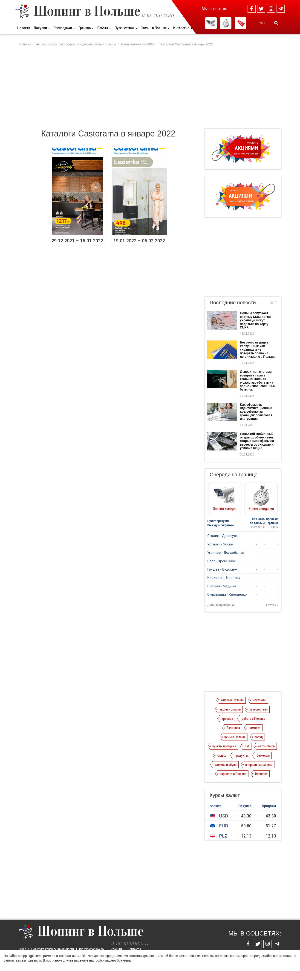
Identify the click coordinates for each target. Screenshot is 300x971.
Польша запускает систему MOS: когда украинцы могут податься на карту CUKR (255, 320)
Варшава (261, 773)
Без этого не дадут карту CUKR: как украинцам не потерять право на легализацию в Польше (257, 349)
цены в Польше (235, 736)
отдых (221, 755)
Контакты (134, 949)
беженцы (263, 755)
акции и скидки (230, 709)
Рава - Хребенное (221, 561)
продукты (241, 755)
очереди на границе (258, 764)
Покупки (42, 27)
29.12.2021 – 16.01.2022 (77, 240)
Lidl (247, 746)
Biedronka (233, 727)
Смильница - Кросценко (227, 594)
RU (262, 23)
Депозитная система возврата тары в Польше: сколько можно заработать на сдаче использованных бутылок (257, 380)
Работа (104, 27)
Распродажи (64, 27)
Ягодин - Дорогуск (222, 535)
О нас (22, 949)
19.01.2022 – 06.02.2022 (139, 240)
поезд (258, 736)
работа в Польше (253, 718)
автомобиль (266, 746)
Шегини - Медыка (221, 586)
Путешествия (126, 27)
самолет (254, 727)
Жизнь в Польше (155, 27)
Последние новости (233, 302)
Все (273, 303)
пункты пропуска (224, 746)
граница (227, 718)
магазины (259, 700)
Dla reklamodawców (91, 949)
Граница (86, 27)
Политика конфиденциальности (52, 949)
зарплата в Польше (233, 773)
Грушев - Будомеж (222, 569)
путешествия (258, 709)
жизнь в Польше (232, 700)
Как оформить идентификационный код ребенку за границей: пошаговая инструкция (256, 411)
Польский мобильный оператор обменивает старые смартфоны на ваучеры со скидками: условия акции (257, 441)
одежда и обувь (226, 764)
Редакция (116, 949)
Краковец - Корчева (223, 577)
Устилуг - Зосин (220, 544)
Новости (23, 27)
